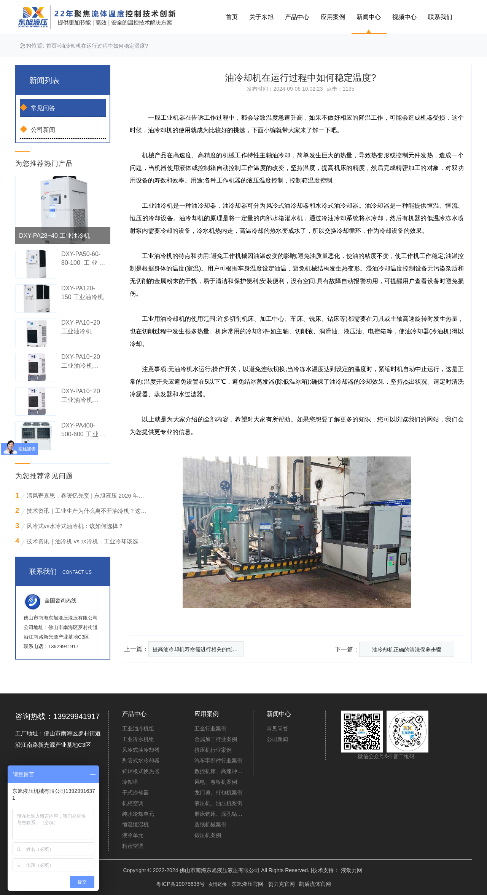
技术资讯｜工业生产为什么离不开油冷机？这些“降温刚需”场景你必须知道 (87, 511)
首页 (232, 17)
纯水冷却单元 (138, 814)
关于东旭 (261, 17)
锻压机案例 (207, 835)
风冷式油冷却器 (140, 750)
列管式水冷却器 (140, 760)
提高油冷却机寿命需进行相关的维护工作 (198, 649)
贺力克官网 (281, 884)
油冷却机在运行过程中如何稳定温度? (104, 46)
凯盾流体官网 (315, 884)
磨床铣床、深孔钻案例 (219, 814)
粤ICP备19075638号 (180, 884)
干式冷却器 (135, 792)
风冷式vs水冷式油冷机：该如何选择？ (75, 526)
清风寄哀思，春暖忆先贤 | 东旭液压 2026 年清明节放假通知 (87, 495)
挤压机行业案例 (213, 750)
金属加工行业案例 (215, 739)
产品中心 (297, 17)
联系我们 (440, 17)
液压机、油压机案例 (218, 803)
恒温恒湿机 (135, 824)
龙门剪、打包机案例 (218, 792)
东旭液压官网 (247, 884)
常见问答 (37, 107)
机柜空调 (132, 803)
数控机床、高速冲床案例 (219, 771)
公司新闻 (37, 129)
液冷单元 (132, 835)
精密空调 (132, 846)
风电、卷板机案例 (215, 782)
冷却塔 (130, 782)
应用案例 (333, 17)
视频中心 (404, 17)
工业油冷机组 (138, 728)
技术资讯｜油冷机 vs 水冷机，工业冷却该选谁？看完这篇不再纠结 (87, 541)
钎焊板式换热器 (140, 771)
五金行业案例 (210, 728)
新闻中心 (368, 17)
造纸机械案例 (210, 824)
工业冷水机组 (138, 739)
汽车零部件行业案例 (218, 760)
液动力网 (351, 870)
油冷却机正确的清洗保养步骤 (406, 650)
